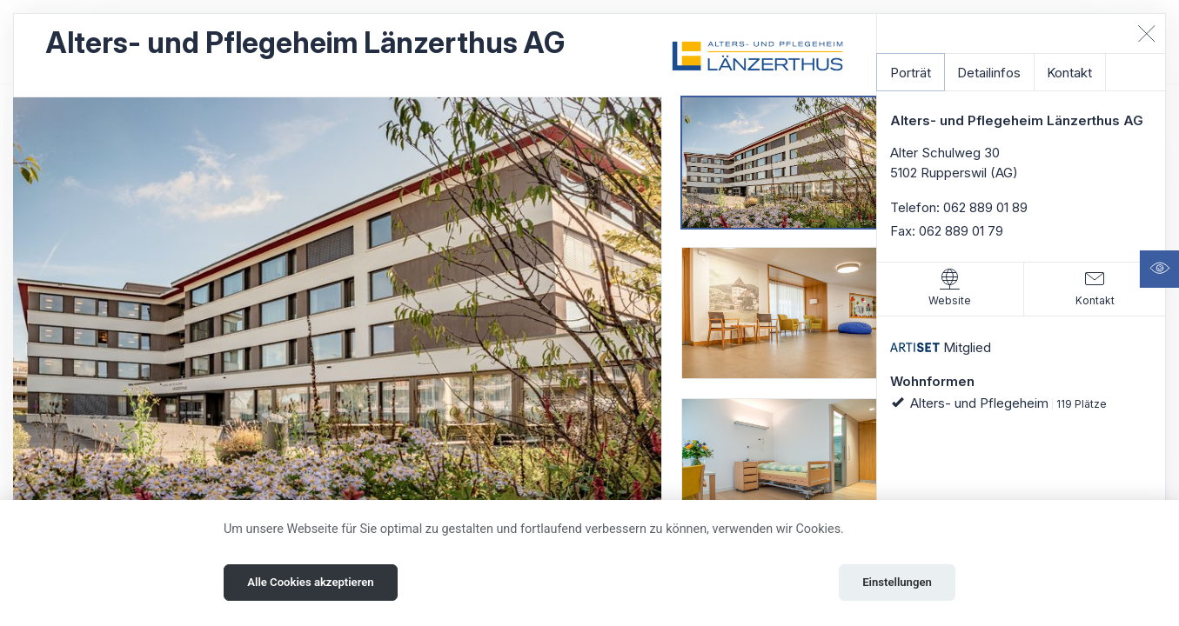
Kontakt (1069, 72)
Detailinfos (989, 72)
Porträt (910, 72)
